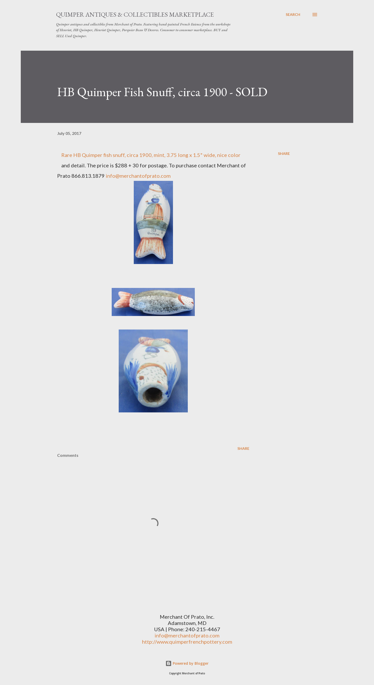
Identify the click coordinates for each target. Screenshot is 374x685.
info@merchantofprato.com (138, 176)
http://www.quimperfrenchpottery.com (187, 641)
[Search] (293, 14)
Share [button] (284, 153)
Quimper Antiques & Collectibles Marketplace (135, 14)
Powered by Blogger (187, 663)
